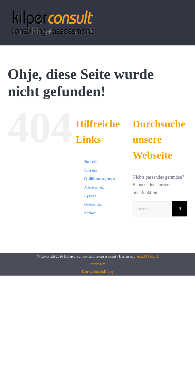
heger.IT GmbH (147, 256)
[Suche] (179, 208)
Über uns (90, 170)
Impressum (97, 264)
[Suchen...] (152, 208)
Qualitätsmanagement (99, 179)
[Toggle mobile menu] (186, 14)
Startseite (90, 162)
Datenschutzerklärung (97, 272)
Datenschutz (93, 204)
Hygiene (90, 196)
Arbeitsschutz (94, 187)
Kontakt (89, 213)
